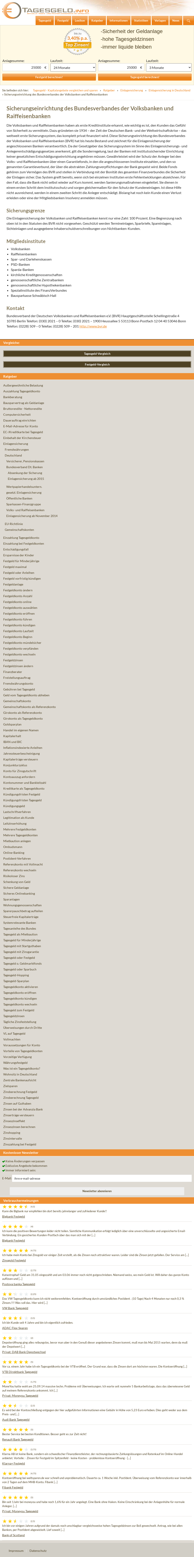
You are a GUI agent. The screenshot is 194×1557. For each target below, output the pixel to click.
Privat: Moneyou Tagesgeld (20, 1395)
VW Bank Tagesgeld (15, 1308)
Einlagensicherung (131, 90)
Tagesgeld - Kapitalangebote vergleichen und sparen (65, 90)
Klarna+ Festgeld (13, 1463)
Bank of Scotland (13, 1535)
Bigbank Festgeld (13, 1216)
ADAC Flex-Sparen (15, 1328)
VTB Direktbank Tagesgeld (19, 1372)
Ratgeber (109, 90)
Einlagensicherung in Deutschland (169, 90)
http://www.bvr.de (93, 326)
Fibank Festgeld (12, 1487)
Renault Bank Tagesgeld (17, 1439)
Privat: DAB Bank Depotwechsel (24, 1352)
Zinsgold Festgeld (14, 1260)
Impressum (16, 1550)
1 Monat (73, 67)
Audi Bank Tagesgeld (16, 1419)
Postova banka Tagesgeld (18, 1284)
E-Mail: (7, 1178)
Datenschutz (38, 1550)
